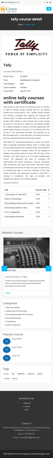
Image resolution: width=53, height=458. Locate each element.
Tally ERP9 (17, 339)
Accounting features (13, 318)
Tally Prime (17, 347)
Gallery (39, 374)
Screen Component (13, 325)
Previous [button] (4, 268)
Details (8, 293)
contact (7, 378)
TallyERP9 (21, 374)
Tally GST (16, 356)
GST (27, 410)
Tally (7, 65)
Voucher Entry (10, 270)
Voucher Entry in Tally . (16, 277)
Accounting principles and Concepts (19, 315)
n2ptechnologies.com (41, 454)
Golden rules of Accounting (16, 311)
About (15, 378)
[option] (26, 266)
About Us (27, 403)
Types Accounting (12, 308)
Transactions (11, 322)
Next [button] (48, 268)
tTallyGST (31, 374)
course (27, 406)
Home (20, 25)
